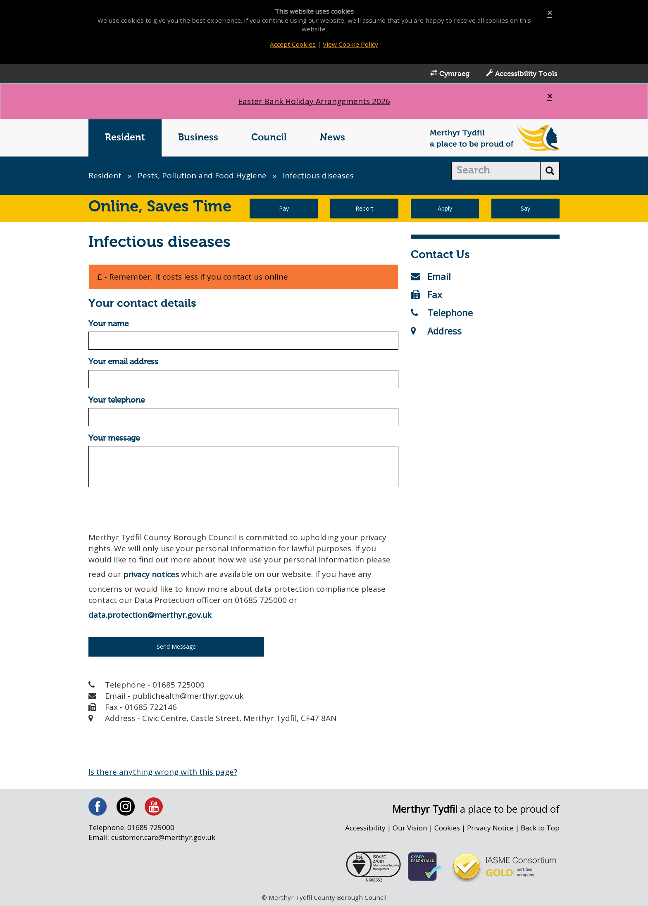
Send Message (176, 646)
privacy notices (151, 574)
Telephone (442, 312)
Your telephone (116, 400)
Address (436, 331)
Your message (114, 438)
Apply (445, 208)
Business (198, 137)
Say (525, 208)
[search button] (550, 171)
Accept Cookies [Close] (293, 44)
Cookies (447, 827)
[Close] (550, 13)
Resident (125, 137)
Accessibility (365, 827)
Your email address (123, 362)
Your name (108, 324)
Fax (426, 294)
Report (364, 208)
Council (269, 137)
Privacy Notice (490, 827)
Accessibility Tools (521, 73)
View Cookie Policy (350, 44)
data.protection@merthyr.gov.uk (149, 615)
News (332, 137)
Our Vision (410, 827)
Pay (284, 208)
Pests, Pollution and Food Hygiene (202, 175)
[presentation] (151, 509)
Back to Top (540, 827)
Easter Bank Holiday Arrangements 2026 (314, 101)
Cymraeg (449, 73)
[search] (496, 171)
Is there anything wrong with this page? (162, 771)
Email (431, 276)
